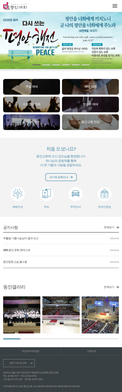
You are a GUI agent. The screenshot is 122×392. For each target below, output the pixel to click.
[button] (115, 40)
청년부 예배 (90, 104)
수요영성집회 (31, 104)
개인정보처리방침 (30, 351)
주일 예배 (31, 86)
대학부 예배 (31, 122)
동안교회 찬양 (90, 122)
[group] (21, 314)
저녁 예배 (90, 86)
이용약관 (91, 351)
